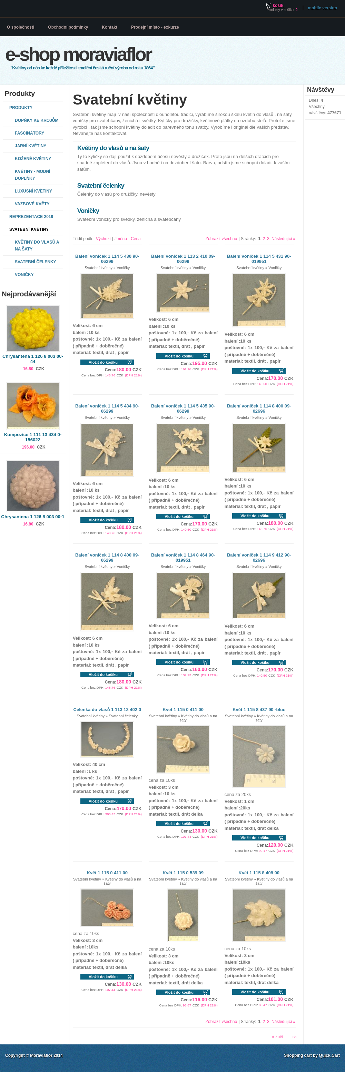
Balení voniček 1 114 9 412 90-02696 (259, 557)
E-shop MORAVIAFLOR (78, 54)
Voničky (24, 274)
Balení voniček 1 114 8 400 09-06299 (107, 557)
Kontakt (109, 27)
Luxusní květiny (33, 191)
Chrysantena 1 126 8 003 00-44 (32, 359)
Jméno (121, 238)
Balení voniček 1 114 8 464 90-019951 (183, 557)
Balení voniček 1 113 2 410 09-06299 (183, 259)
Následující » (283, 238)
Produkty (20, 107)
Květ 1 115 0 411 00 (107, 872)
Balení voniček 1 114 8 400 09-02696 (259, 408)
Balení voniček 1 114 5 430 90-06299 (107, 259)
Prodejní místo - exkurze (155, 27)
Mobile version (322, 8)
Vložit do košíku (103, 362)
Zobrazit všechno (221, 238)
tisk (293, 1036)
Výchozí (103, 238)
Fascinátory (29, 133)
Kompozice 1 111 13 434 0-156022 (32, 437)
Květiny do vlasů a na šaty (37, 246)
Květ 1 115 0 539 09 (183, 872)
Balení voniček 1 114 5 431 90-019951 (259, 259)
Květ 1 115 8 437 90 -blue (259, 709)
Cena (136, 238)
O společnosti (20, 27)
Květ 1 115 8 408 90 (259, 872)
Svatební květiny (29, 229)
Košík (278, 5)
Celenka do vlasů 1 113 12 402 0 (107, 709)
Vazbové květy (32, 203)
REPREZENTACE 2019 (31, 216)
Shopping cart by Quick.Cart (312, 1055)
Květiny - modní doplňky (32, 175)
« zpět (277, 1036)
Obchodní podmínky (68, 27)
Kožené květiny (33, 158)
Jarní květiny (30, 146)
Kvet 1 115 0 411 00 (183, 709)
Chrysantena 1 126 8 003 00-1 (32, 516)
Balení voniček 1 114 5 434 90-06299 (107, 408)
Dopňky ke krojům (36, 120)
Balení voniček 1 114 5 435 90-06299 (183, 408)
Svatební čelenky (35, 261)
